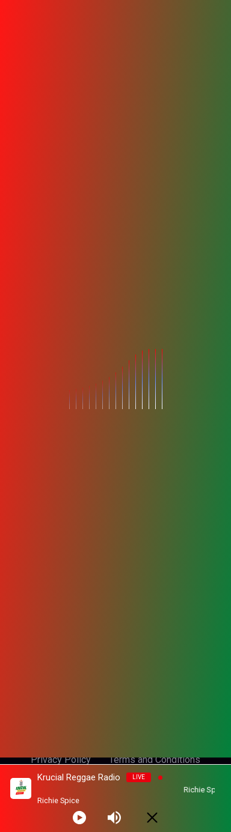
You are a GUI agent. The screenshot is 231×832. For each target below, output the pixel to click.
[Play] (79, 817)
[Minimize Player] (152, 817)
